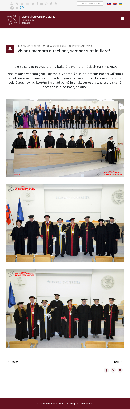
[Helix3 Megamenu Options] (122, 18)
